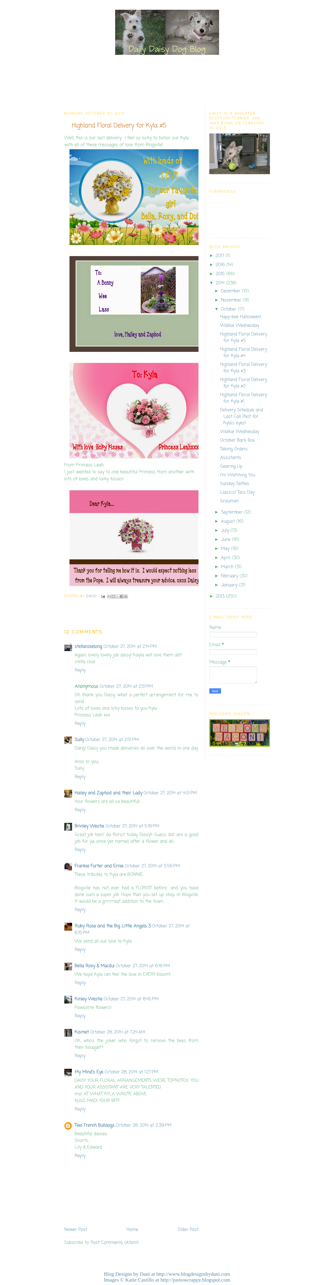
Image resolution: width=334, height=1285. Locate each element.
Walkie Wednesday (239, 325)
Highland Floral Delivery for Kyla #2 (243, 383)
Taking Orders (234, 449)
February (230, 576)
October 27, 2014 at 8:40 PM (131, 999)
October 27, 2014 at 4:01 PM (170, 793)
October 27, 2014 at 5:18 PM (132, 826)
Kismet (82, 1032)
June (226, 539)
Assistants (230, 457)
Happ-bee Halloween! (240, 317)
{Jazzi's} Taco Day (237, 492)
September (232, 512)
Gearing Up (231, 466)
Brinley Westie (89, 826)
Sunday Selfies (234, 483)
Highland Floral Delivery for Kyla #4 (243, 352)
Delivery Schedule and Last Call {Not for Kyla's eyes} (241, 416)
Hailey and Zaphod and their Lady (108, 793)
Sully (79, 739)
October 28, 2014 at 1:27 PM (131, 1072)
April (226, 557)
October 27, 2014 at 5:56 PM (152, 866)
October (229, 309)
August (228, 521)
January (230, 585)
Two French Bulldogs (95, 1125)
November (232, 300)
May (226, 548)
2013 (221, 596)
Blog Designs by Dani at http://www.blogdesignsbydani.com (167, 1274)
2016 (221, 265)
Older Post (188, 1229)
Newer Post (75, 1229)
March (228, 567)
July (226, 530)
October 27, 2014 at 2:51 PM (126, 686)
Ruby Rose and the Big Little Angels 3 (113, 926)
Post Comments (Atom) (115, 1242)
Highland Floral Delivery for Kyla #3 (243, 367)
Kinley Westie (88, 999)
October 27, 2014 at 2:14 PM (130, 646)
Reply (80, 670)
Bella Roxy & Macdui (95, 966)
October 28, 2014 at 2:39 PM (143, 1125)
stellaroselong (88, 646)
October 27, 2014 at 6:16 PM (143, 966)
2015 (221, 274)
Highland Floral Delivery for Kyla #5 (243, 337)
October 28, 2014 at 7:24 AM (117, 1032)
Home (132, 1229)
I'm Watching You (237, 475)
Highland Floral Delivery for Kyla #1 (243, 398)
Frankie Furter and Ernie (99, 866)
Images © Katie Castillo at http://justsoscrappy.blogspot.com (167, 1280)
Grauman (229, 501)
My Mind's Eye (89, 1072)
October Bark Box (237, 440)
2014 (221, 283)
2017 (221, 255)
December (231, 291)
